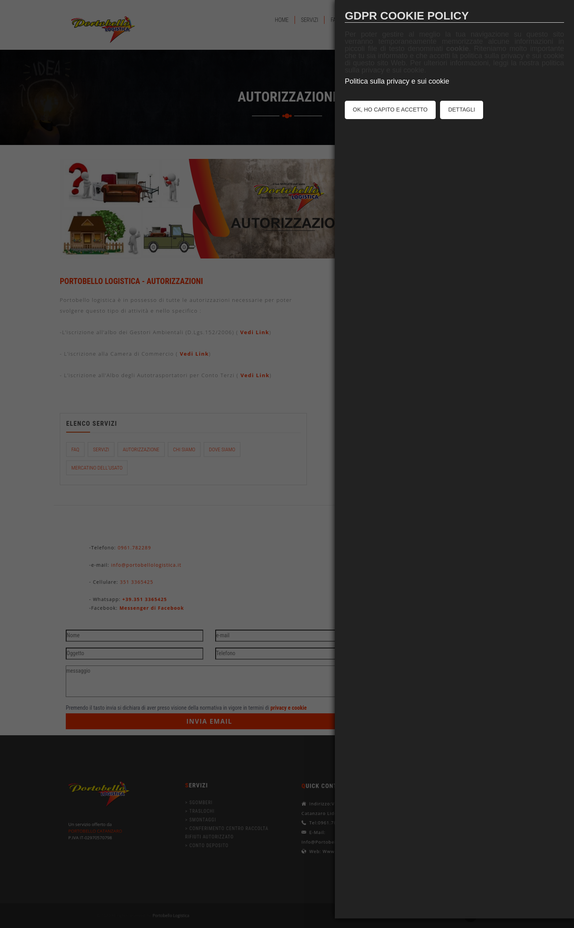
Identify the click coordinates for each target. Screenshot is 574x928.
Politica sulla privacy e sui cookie (397, 81)
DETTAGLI (461, 109)
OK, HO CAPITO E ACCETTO (390, 109)
